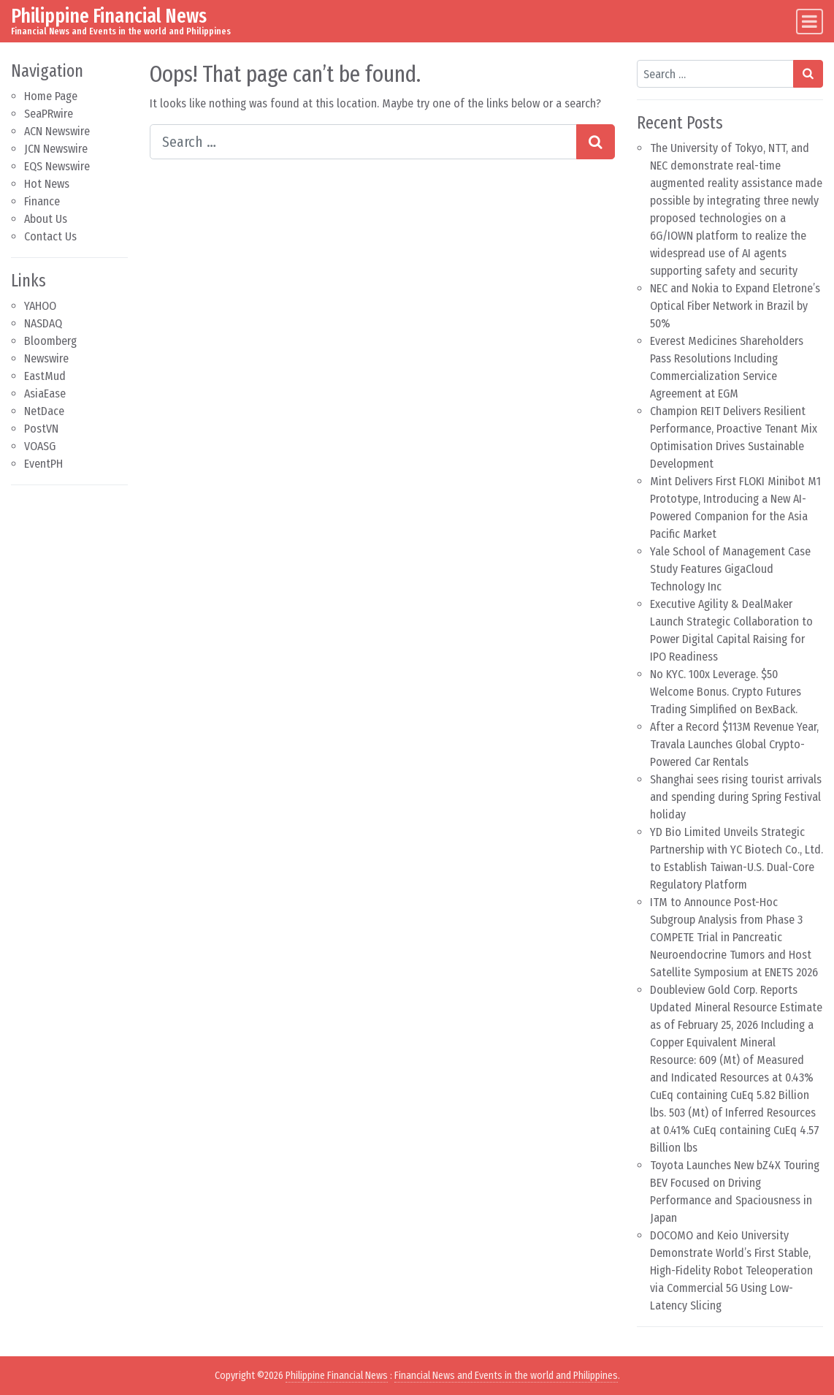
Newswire (46, 358)
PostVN (41, 429)
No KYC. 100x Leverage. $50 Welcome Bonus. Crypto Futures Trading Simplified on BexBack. (725, 691)
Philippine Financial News (109, 16)
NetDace (44, 411)
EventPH (43, 464)
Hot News (46, 184)
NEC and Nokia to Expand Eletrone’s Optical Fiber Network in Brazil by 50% (735, 305)
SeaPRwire (48, 114)
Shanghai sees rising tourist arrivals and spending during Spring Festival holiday (736, 796)
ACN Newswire (57, 131)
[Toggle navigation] (809, 21)
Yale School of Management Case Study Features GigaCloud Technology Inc (730, 568)
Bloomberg (50, 341)
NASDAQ (43, 323)
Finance (42, 201)
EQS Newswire (57, 166)
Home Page (50, 96)
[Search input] (363, 141)
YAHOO (40, 306)
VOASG (40, 446)
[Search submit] (595, 141)
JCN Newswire (56, 149)
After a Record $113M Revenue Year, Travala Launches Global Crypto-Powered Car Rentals (734, 744)
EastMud (45, 376)
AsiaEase (45, 393)
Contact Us (50, 236)
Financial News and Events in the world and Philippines (506, 1375)
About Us (45, 219)
